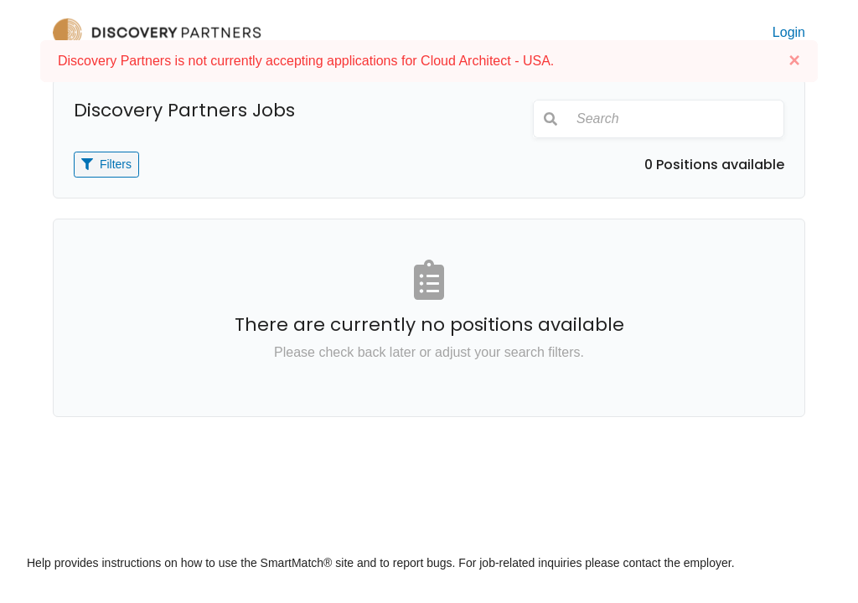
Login (789, 32)
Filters (106, 164)
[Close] (794, 60)
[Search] (675, 119)
